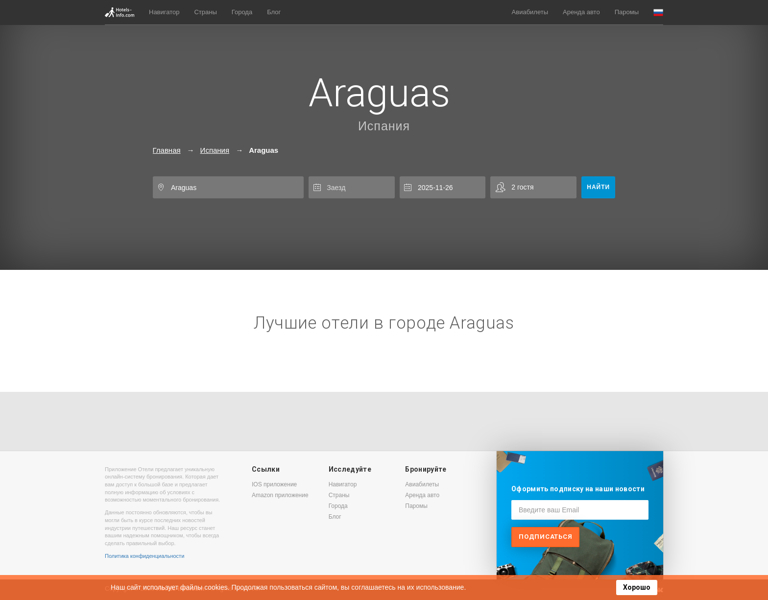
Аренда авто (581, 12)
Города (242, 12)
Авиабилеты (530, 12)
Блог (274, 12)
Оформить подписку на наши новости (578, 489)
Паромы (627, 12)
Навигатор (164, 12)
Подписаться (545, 536)
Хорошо (636, 587)
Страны (205, 12)
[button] (658, 12)
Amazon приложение (280, 495)
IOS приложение (274, 484)
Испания (384, 126)
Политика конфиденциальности (144, 556)
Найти (598, 187)
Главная (167, 150)
